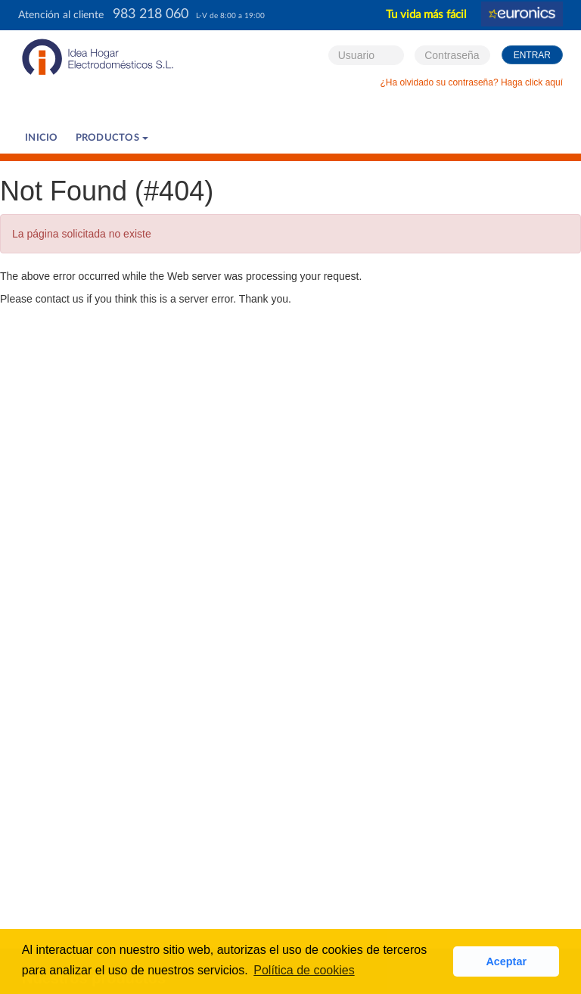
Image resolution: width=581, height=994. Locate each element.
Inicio (41, 138)
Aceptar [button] (506, 961)
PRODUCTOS (112, 138)
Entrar (532, 55)
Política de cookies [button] (303, 970)
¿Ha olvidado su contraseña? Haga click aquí (472, 82)
